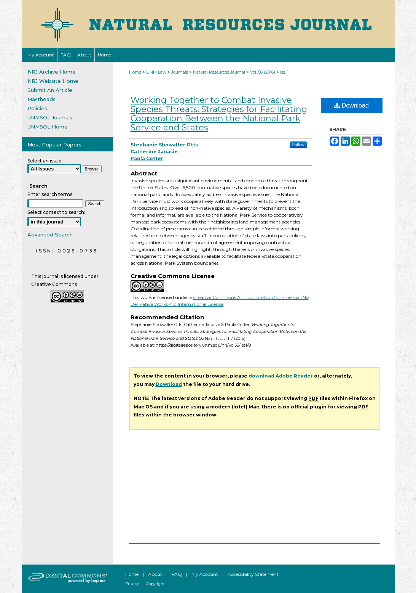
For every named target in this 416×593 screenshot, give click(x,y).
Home (135, 72)
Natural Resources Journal (219, 72)
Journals (179, 72)
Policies (37, 108)
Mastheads (41, 99)
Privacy (132, 583)
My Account (204, 574)
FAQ (177, 574)
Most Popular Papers (54, 144)
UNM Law (156, 72)
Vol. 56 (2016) (262, 72)
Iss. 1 (284, 72)
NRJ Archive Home (51, 72)
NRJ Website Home (52, 81)
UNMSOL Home (47, 127)
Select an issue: (45, 161)
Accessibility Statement (253, 574)
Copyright (155, 583)
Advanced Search (50, 234)
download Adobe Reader (281, 376)
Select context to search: (56, 212)
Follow (298, 144)
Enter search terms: (50, 194)
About (155, 574)
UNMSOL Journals (49, 117)
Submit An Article (49, 90)
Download (351, 105)
